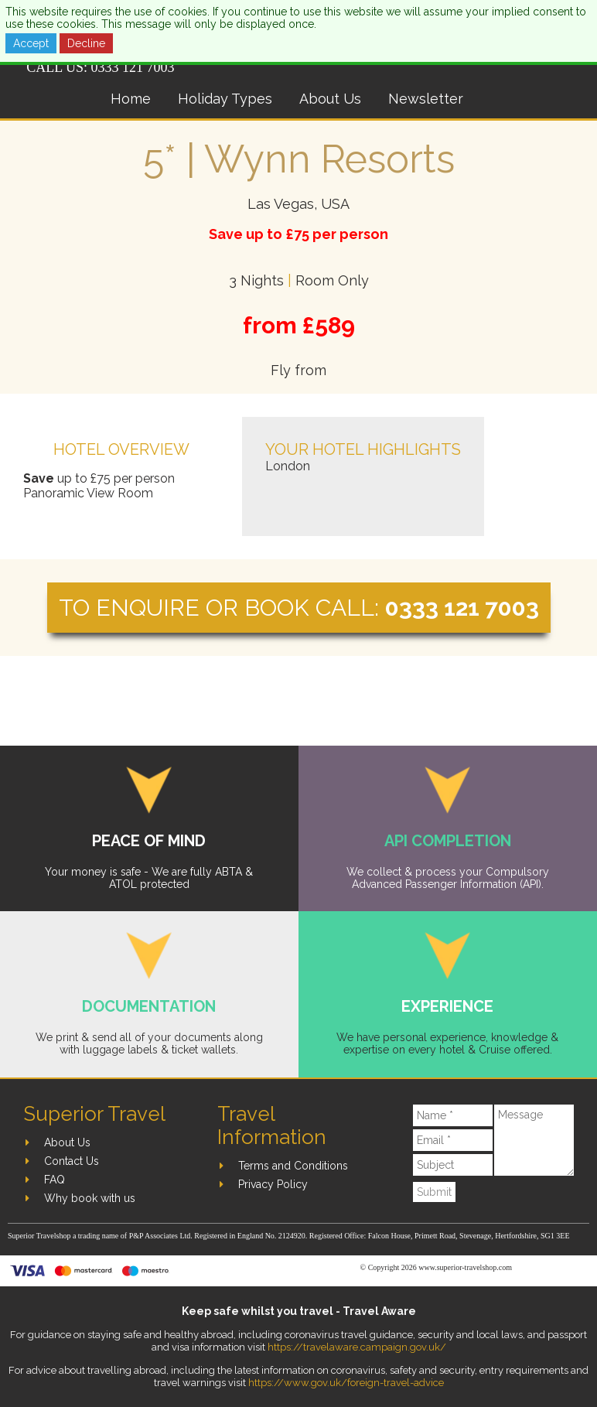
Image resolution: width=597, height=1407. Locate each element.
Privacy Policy (273, 1184)
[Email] (452, 1140)
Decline (86, 43)
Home (131, 98)
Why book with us (89, 1198)
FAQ (54, 1179)
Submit (434, 1192)
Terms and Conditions (293, 1165)
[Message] (534, 1140)
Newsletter (425, 98)
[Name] (452, 1115)
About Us (330, 98)
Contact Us (71, 1161)
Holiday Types (225, 98)
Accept (31, 43)
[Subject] (452, 1165)
